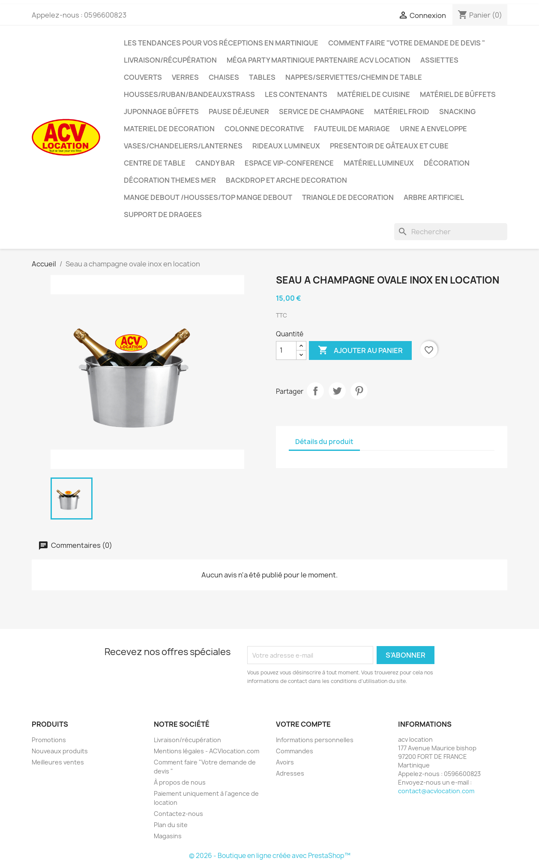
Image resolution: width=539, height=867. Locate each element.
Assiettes (439, 60)
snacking (457, 111)
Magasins (168, 836)
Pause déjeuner (239, 111)
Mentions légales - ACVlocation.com (206, 751)
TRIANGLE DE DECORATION (348, 197)
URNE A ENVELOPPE (433, 128)
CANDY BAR (215, 163)
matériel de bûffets (458, 94)
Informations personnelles (314, 740)
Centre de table (155, 163)
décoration (447, 163)
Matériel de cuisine (373, 94)
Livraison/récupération (170, 60)
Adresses (290, 773)
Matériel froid (401, 111)
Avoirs (285, 762)
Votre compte (303, 724)
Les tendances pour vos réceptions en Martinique (221, 43)
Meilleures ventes (58, 762)
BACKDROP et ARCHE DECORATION (286, 180)
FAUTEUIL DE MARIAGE (352, 128)
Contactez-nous (178, 814)
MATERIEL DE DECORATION (169, 128)
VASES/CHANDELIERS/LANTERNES (183, 146)
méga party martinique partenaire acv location (318, 60)
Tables (262, 77)
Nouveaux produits (60, 751)
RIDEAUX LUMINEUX (286, 146)
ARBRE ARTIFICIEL (434, 197)
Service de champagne (321, 111)
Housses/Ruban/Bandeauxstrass (189, 94)
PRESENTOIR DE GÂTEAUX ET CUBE (389, 146)
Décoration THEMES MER (170, 180)
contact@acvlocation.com (436, 791)
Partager (315, 390)
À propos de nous (180, 782)
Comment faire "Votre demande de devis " (406, 43)
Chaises (224, 77)
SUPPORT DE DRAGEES (163, 214)
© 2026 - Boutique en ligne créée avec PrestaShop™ (269, 855)
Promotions (49, 740)
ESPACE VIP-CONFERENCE (289, 163)
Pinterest (359, 390)
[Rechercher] (450, 231)
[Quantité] (286, 350)
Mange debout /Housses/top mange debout (208, 197)
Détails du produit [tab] (324, 441)
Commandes (294, 751)
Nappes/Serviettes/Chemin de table (353, 77)
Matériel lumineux (379, 163)
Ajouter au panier (360, 350)
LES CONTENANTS (296, 94)
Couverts (143, 77)
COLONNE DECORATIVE (264, 128)
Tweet (337, 390)
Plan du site (171, 825)
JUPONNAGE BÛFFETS (161, 111)
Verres (185, 77)
